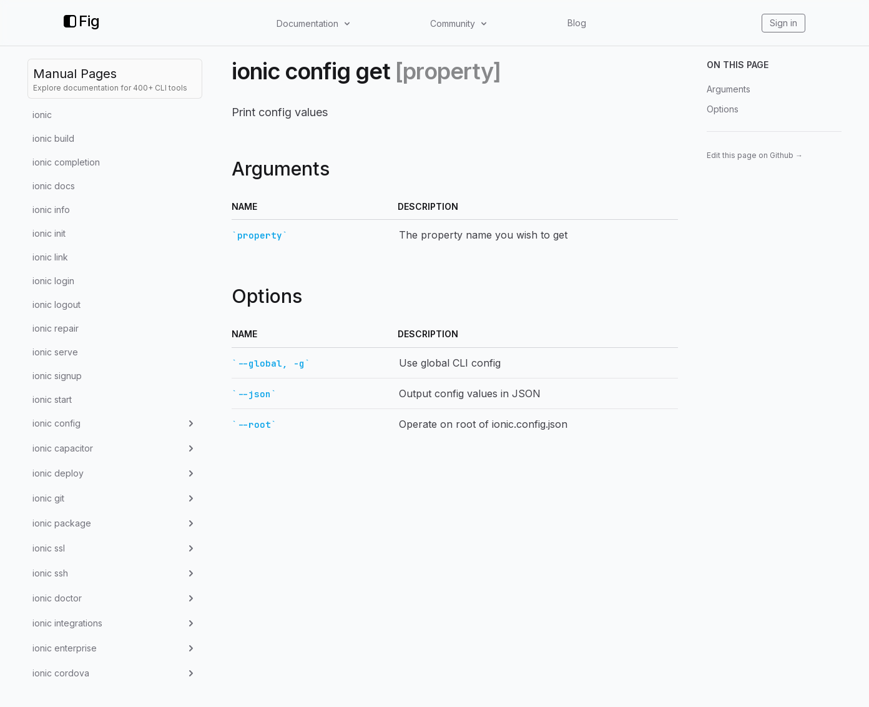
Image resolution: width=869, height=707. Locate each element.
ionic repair (55, 328)
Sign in (783, 22)
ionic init (49, 233)
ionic (42, 114)
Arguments (728, 89)
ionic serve (55, 352)
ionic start (52, 399)
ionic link (50, 257)
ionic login (53, 280)
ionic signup (57, 375)
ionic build (53, 138)
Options (723, 109)
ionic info (51, 209)
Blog (576, 22)
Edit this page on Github (755, 155)
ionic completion (66, 162)
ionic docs (53, 185)
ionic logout (56, 304)
